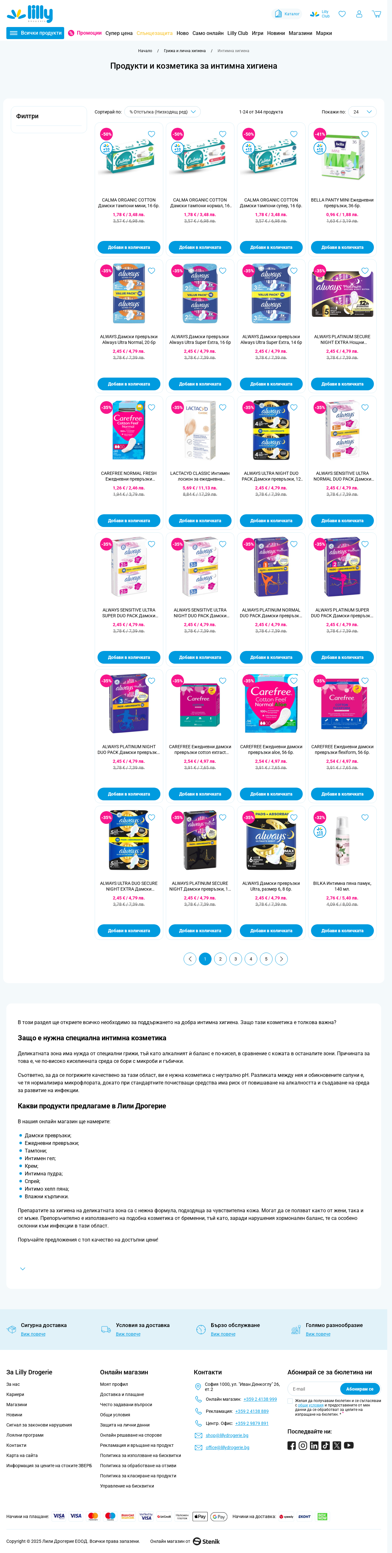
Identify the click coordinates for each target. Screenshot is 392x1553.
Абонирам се (360, 1389)
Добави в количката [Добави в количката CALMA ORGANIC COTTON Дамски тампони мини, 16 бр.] (129, 247)
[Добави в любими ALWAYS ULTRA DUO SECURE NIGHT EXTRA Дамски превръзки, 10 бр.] (151, 817)
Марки (324, 33)
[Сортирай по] (162, 111)
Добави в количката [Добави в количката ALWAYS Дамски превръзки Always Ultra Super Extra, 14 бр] (271, 384)
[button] (49, 120)
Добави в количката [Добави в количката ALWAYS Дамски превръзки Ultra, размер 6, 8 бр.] (271, 930)
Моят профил (114, 1384)
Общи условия (115, 1414)
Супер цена (119, 33)
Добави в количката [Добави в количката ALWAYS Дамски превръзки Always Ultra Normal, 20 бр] (129, 384)
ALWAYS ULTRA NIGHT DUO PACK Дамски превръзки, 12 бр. (271, 476)
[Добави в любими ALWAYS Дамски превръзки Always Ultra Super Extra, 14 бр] (293, 270)
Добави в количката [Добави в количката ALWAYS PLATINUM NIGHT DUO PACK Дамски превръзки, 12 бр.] (129, 794)
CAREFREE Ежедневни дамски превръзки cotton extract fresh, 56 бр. (200, 749)
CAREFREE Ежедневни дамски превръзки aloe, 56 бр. (271, 749)
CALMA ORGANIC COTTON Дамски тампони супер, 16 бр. (271, 202)
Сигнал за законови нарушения (39, 1424)
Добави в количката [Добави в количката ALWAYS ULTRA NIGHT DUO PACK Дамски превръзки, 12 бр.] (271, 520)
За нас (13, 1384)
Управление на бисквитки (127, 1485)
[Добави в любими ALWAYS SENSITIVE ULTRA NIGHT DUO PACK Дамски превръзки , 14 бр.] (222, 544)
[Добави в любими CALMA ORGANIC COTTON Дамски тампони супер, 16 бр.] (293, 134)
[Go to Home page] (29, 14)
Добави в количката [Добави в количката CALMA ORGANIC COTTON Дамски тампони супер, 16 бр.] (271, 247)
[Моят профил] (359, 14)
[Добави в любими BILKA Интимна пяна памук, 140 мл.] (365, 817)
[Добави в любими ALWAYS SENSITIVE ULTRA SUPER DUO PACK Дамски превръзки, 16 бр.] (151, 544)
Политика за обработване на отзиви (138, 1465)
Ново (183, 33)
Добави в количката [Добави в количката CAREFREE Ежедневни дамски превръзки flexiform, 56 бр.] (342, 794)
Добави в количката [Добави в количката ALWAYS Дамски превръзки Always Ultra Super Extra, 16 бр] (200, 384)
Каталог (287, 14)
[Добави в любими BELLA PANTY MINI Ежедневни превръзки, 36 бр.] (365, 134)
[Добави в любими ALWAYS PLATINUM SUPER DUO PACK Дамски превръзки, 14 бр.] (365, 544)
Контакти (16, 1445)
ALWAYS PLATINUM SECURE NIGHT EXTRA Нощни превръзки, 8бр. (342, 339)
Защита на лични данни (125, 1424)
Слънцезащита (155, 33)
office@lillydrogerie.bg (227, 1447)
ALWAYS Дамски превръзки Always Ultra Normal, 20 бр (129, 339)
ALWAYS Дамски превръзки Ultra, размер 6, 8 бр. (271, 886)
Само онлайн (208, 33)
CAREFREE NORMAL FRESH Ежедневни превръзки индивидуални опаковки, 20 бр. (129, 476)
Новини (276, 33)
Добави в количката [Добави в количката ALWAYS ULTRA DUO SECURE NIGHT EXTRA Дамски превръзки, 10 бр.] (129, 930)
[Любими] (342, 14)
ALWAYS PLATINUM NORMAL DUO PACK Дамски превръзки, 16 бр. (271, 613)
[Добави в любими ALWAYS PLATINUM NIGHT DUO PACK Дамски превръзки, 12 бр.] (151, 680)
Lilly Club (237, 33)
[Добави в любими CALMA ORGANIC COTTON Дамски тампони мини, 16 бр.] (151, 134)
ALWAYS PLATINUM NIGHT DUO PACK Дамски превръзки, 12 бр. (129, 749)
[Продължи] (281, 959)
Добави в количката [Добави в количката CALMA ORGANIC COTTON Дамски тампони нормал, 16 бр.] (200, 247)
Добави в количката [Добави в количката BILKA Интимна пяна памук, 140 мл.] (342, 930)
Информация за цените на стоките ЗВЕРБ (49, 1465)
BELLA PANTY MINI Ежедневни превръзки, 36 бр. (342, 202)
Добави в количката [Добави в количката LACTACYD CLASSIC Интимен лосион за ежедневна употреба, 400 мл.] (200, 520)
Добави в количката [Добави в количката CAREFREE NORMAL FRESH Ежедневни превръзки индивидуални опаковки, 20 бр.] (129, 520)
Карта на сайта (22, 1455)
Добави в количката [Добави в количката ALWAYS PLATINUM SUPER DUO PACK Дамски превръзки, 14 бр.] (342, 657)
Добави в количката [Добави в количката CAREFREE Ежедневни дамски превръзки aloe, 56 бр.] (271, 794)
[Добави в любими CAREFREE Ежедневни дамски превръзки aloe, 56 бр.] (293, 680)
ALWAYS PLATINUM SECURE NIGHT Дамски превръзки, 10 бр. (200, 886)
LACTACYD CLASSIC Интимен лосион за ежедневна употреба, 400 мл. (200, 476)
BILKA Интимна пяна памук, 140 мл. (342, 886)
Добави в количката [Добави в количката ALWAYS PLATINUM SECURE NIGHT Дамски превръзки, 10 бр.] (200, 930)
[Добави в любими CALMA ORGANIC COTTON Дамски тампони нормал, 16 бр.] (222, 134)
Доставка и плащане (122, 1394)
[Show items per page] (362, 111)
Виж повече (33, 1334)
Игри (257, 33)
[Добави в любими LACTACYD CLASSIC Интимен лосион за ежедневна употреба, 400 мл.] (222, 407)
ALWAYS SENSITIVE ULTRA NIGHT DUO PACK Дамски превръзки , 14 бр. (200, 613)
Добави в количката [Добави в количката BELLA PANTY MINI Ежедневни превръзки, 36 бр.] (342, 247)
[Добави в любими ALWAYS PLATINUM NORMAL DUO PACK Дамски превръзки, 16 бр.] (293, 544)
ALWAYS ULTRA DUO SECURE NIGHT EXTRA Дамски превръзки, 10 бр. (129, 886)
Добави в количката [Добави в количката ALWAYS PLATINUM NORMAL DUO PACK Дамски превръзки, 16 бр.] (271, 657)
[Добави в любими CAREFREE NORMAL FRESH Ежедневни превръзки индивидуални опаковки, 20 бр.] (151, 407)
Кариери (15, 1394)
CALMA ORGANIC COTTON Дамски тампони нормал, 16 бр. (200, 203)
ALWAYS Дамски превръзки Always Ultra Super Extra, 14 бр (271, 339)
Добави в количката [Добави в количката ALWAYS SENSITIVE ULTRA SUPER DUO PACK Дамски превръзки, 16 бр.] (129, 657)
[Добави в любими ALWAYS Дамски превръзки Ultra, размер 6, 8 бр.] (293, 817)
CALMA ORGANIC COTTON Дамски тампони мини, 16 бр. (129, 202)
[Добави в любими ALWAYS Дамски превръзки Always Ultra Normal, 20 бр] (151, 270)
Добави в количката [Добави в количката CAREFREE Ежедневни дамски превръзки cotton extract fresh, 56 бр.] (200, 794)
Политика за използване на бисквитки (140, 1455)
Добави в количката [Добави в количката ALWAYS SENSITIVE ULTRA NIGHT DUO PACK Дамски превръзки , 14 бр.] (200, 657)
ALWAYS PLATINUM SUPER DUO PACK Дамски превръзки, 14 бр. (342, 613)
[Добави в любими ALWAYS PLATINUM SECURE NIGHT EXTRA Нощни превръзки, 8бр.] (365, 270)
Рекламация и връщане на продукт (137, 1445)
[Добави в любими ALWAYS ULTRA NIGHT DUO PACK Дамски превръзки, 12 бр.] (293, 407)
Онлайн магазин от (185, 1541)
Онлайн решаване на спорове (131, 1435)
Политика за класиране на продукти (138, 1475)
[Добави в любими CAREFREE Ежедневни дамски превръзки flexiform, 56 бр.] (365, 680)
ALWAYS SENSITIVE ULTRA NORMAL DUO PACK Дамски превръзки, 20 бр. (342, 476)
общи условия (311, 1405)
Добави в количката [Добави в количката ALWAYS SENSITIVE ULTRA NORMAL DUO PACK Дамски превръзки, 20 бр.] (342, 520)
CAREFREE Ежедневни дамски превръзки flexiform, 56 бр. (342, 749)
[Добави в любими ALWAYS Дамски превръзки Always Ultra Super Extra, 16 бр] (222, 270)
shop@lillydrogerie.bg (227, 1435)
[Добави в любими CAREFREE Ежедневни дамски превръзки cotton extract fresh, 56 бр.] (222, 680)
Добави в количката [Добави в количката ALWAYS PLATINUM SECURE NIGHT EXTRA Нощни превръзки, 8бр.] (342, 384)
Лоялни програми (25, 1435)
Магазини (300, 33)
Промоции (89, 33)
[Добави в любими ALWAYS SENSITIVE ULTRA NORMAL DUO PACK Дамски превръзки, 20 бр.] (365, 407)
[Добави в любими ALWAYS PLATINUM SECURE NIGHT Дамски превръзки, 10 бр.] (222, 817)
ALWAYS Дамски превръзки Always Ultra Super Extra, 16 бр (200, 339)
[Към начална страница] (145, 50)
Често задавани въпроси (126, 1404)
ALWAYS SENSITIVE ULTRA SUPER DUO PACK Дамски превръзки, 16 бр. (128, 613)
